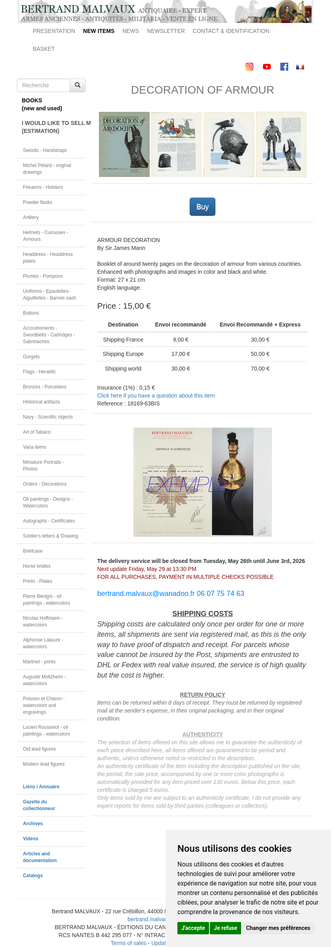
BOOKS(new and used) (42, 104)
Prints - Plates (37, 581)
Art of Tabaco (37, 432)
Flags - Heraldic (39, 372)
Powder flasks (37, 202)
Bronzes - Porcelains (45, 387)
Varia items (34, 447)
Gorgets (31, 356)
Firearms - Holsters (43, 187)
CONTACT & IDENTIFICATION (231, 31)
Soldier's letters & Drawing (50, 536)
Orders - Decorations (45, 484)
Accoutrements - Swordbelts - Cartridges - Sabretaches (49, 334)
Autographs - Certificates (49, 521)
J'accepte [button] (193, 928)
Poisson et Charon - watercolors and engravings (44, 705)
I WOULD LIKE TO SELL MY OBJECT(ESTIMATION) (54, 127)
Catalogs (33, 875)
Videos (30, 838)
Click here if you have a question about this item (156, 395)
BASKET (44, 49)
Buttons (31, 313)
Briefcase (33, 551)
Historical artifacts (41, 402)
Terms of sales (128, 943)
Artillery (31, 217)
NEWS (130, 31)
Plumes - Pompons (43, 276)
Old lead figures (39, 749)
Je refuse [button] (225, 928)
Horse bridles (37, 566)
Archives (33, 823)
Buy (202, 207)
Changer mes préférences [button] (278, 928)
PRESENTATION (54, 31)
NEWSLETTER (166, 31)
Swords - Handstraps (45, 150)
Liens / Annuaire (41, 786)
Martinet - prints (39, 662)
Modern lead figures (44, 764)
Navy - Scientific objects (48, 417)
